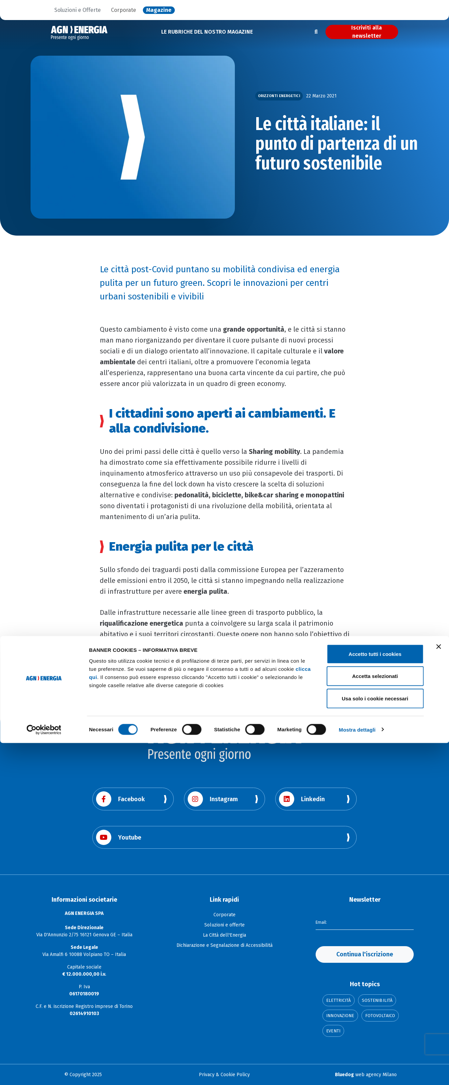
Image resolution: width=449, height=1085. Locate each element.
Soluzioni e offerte (224, 925)
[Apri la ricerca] (316, 31)
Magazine (158, 10)
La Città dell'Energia (224, 935)
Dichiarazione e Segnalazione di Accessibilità (224, 945)
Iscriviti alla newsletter (366, 32)
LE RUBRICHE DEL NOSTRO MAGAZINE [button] (207, 32)
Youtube (118, 837)
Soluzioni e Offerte (77, 10)
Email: (322, 921)
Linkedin (302, 799)
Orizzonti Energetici (279, 96)
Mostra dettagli (357, 1071)
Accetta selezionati (375, 1018)
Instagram (213, 799)
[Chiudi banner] (438, 988)
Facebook (120, 799)
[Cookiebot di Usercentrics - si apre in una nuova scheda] (44, 1072)
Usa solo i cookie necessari (375, 1040)
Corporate (123, 10)
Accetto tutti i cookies (375, 996)
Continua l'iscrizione (364, 954)
